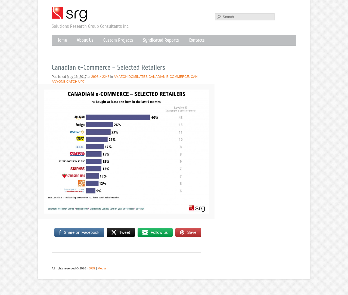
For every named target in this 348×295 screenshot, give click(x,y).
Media (102, 268)
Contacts (197, 40)
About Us (85, 40)
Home (62, 40)
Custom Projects (118, 40)
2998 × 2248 (100, 77)
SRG (70, 14)
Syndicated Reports (161, 40)
